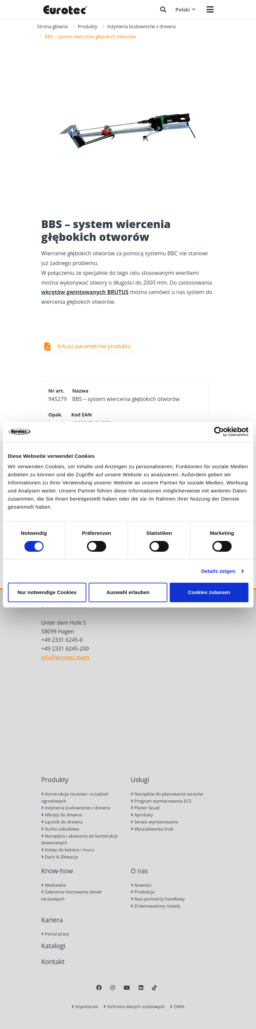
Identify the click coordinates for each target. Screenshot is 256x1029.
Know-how (57, 870)
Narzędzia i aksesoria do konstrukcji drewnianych (79, 839)
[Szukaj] (163, 9)
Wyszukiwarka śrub (152, 829)
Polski (185, 9)
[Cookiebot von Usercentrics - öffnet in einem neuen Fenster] (218, 432)
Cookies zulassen (209, 592)
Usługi (140, 779)
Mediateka (53, 885)
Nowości (141, 885)
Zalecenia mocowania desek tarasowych (71, 895)
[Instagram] (112, 987)
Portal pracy (55, 934)
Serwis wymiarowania (154, 822)
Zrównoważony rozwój (155, 906)
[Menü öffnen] (210, 9)
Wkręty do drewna (61, 815)
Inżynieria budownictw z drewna (141, 26)
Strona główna (52, 26)
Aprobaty (142, 815)
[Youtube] (127, 987)
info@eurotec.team (65, 657)
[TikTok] (154, 987)
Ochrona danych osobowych (134, 1006)
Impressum (85, 1006)
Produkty (87, 26)
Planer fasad (145, 808)
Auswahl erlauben (127, 592)
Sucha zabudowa (60, 829)
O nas (139, 870)
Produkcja (143, 892)
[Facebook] (99, 987)
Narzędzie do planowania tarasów (167, 794)
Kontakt (53, 961)
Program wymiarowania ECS (161, 801)
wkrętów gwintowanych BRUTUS (85, 292)
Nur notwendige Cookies (47, 592)
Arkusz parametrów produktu (94, 346)
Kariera (52, 919)
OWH (177, 1006)
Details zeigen (218, 571)
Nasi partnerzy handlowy (158, 899)
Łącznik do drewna (62, 822)
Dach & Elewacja (59, 857)
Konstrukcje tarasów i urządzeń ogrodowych (75, 797)
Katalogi (53, 945)
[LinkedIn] (141, 987)
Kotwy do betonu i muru (67, 850)
